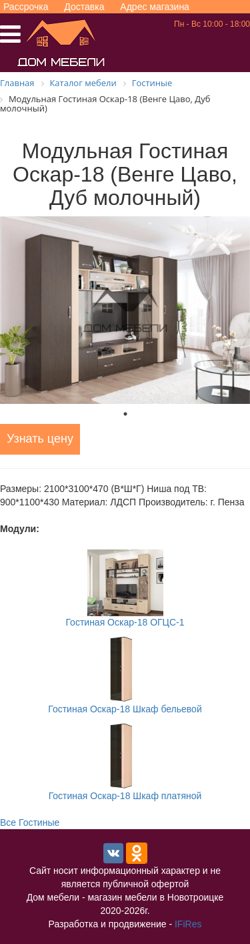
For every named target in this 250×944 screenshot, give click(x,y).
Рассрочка (25, 6)
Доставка (84, 6)
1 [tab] (125, 414)
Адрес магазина (154, 6)
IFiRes (188, 924)
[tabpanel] (125, 310)
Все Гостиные (29, 822)
